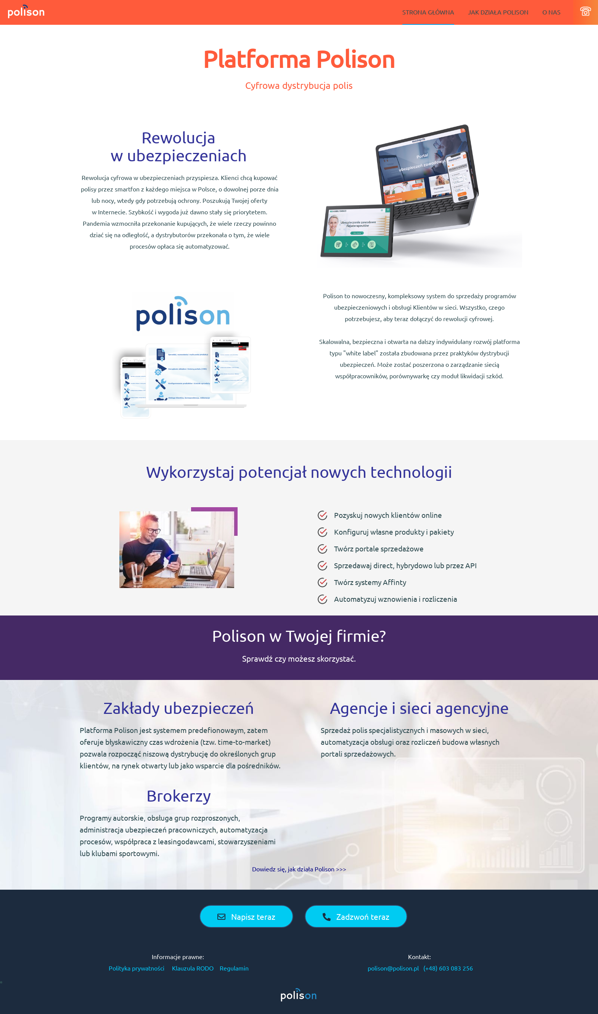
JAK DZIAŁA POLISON (498, 12)
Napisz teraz (246, 916)
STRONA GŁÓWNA (428, 12)
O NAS (551, 12)
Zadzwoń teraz (356, 916)
